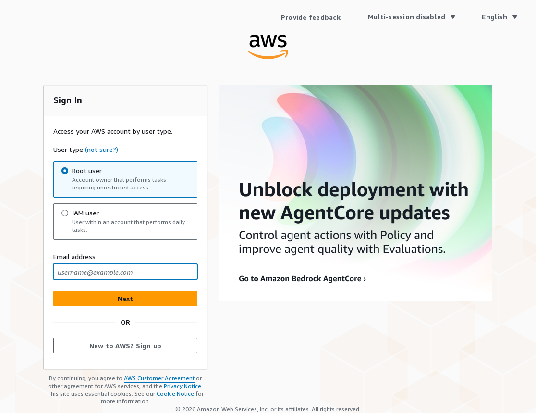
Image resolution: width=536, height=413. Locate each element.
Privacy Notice (182, 385)
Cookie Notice (175, 393)
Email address (74, 256)
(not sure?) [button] (101, 149)
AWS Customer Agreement (159, 378)
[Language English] (499, 17)
